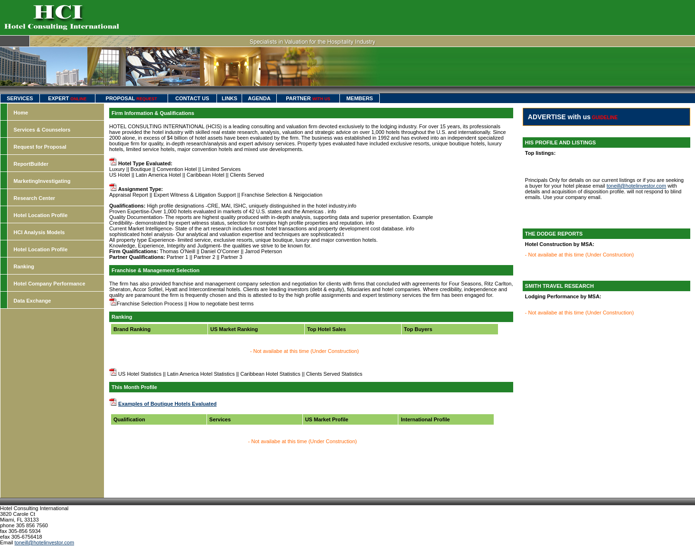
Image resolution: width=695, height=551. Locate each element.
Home (21, 112)
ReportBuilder (31, 164)
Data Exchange (32, 301)
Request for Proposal (40, 147)
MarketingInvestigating (42, 181)
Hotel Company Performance (49, 283)
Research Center (34, 198)
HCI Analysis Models (39, 232)
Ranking (24, 266)
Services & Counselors (42, 130)
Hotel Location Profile (41, 215)
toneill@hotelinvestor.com (637, 186)
